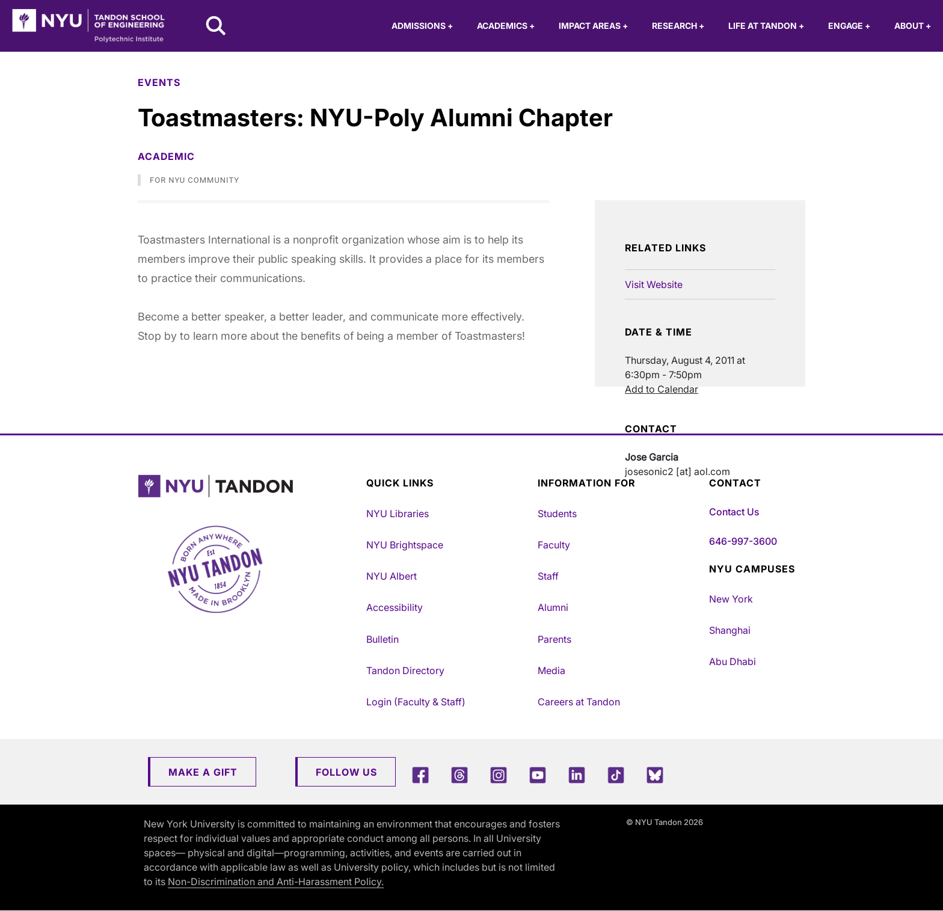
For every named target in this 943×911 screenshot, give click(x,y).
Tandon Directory (405, 670)
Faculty (554, 545)
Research (678, 25)
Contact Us (734, 512)
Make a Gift (203, 772)
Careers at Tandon (579, 702)
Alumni (553, 607)
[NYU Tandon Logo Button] (243, 486)
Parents (554, 639)
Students (557, 514)
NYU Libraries (397, 514)
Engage (849, 25)
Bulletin (382, 639)
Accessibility (394, 607)
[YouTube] (537, 775)
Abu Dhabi (732, 661)
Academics (506, 25)
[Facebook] (420, 775)
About (912, 25)
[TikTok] (616, 775)
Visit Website (654, 284)
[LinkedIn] (577, 775)
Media (551, 670)
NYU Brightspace (404, 545)
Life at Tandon (766, 25)
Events (159, 82)
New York (731, 599)
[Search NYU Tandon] (216, 27)
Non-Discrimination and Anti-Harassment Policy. (276, 882)
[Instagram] (498, 775)
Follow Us (346, 772)
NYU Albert (391, 576)
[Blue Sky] (655, 775)
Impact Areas (593, 25)
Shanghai (730, 630)
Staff (548, 576)
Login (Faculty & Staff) (415, 702)
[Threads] (459, 775)
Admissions (422, 25)
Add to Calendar (661, 389)
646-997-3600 (743, 541)
